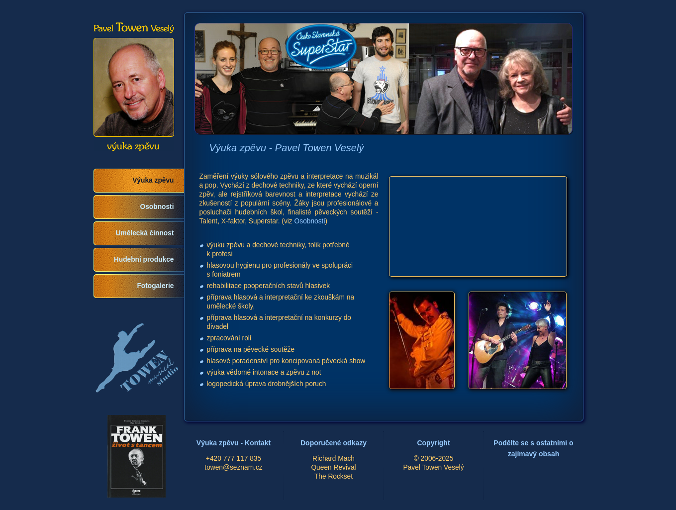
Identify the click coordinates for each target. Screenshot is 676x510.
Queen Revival (333, 467)
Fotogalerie (155, 286)
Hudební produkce (144, 259)
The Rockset (333, 476)
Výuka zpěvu (153, 180)
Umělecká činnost (145, 233)
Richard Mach (333, 458)
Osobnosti (157, 206)
